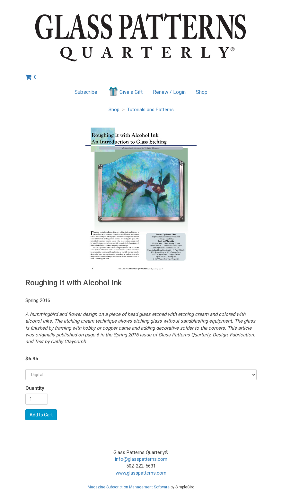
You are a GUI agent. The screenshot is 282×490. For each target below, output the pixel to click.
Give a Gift (125, 91)
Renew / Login (169, 92)
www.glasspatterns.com (141, 473)
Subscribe (86, 92)
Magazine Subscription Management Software (129, 487)
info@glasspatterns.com (141, 459)
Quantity (34, 388)
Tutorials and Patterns (150, 109)
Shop (201, 92)
